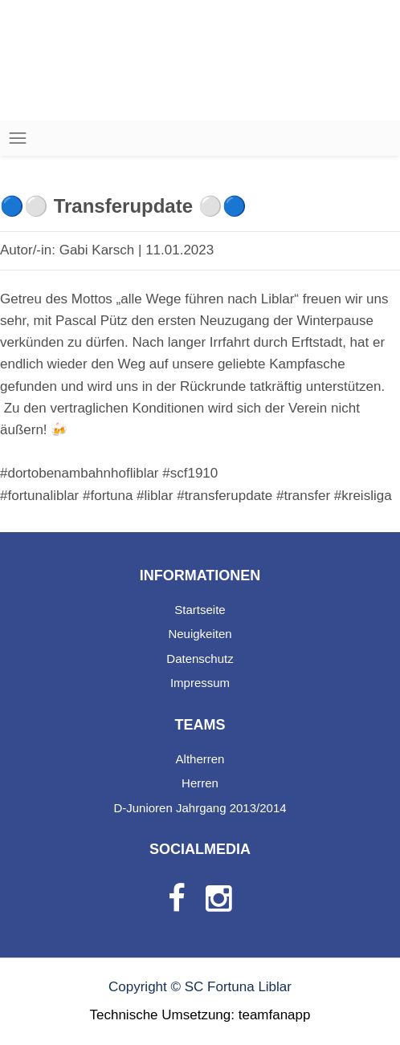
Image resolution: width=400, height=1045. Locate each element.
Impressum (200, 682)
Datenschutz (199, 658)
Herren (200, 783)
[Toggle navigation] (17, 138)
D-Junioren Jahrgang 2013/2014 (199, 808)
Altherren (200, 759)
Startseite (199, 609)
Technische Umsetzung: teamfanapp (200, 1015)
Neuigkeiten (199, 633)
